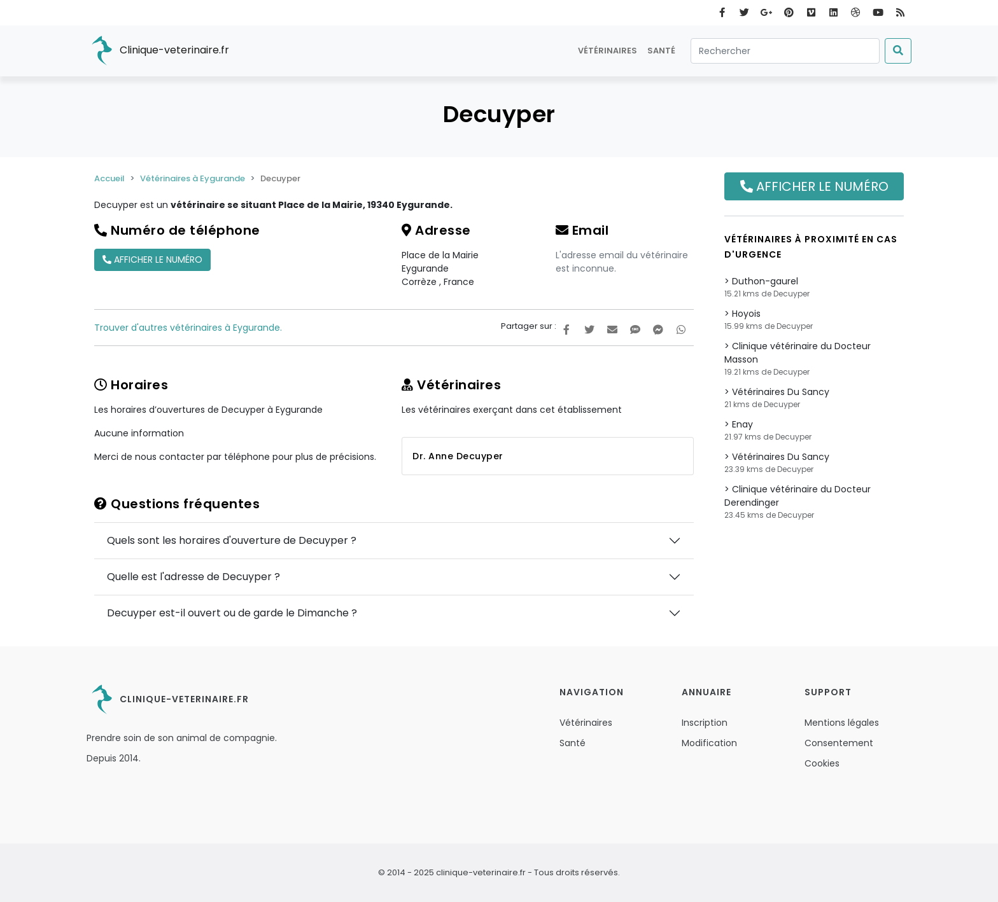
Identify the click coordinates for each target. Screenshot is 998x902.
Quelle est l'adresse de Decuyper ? (193, 576)
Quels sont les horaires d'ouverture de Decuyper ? (231, 540)
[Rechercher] (785, 51)
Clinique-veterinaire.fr (158, 51)
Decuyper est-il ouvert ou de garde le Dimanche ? (232, 613)
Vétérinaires (607, 50)
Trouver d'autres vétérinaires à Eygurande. (188, 327)
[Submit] (898, 51)
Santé (661, 50)
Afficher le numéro (152, 259)
